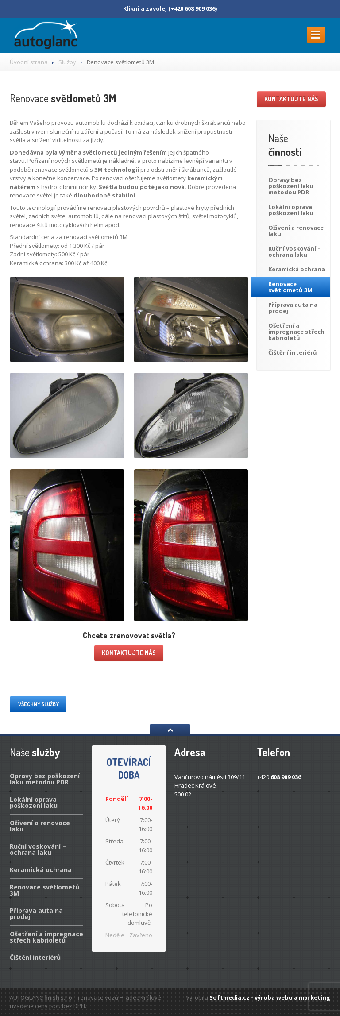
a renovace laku (296, 231)
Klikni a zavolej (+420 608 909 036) (170, 8)
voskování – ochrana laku (294, 251)
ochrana (296, 269)
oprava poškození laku (290, 210)
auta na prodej (292, 308)
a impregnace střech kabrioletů (296, 331)
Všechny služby (38, 704)
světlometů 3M (63, 98)
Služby (67, 62)
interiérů (292, 352)
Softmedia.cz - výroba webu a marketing (269, 997)
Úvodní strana (29, 62)
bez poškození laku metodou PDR (290, 186)
